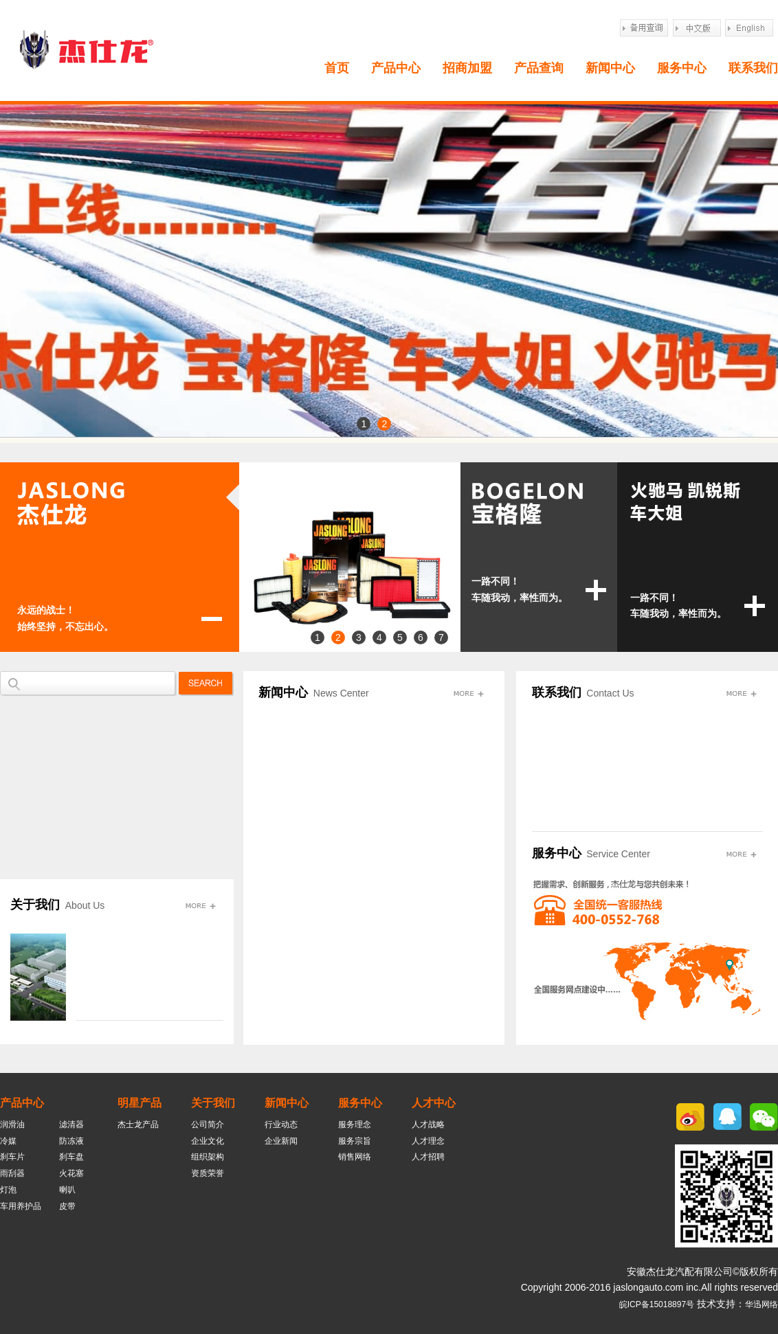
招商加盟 (467, 68)
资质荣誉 (207, 1173)
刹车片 (12, 1157)
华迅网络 (761, 1304)
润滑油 (12, 1124)
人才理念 (428, 1141)
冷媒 (8, 1141)
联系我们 (753, 68)
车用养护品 (20, 1206)
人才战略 (428, 1124)
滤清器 (71, 1124)
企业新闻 (281, 1141)
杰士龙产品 (138, 1124)
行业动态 (281, 1124)
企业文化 (207, 1141)
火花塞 (71, 1173)
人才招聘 (428, 1157)
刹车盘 (71, 1157)
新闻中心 (610, 68)
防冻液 (71, 1141)
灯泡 (8, 1190)
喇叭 (67, 1190)
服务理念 (354, 1124)
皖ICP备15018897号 (656, 1304)
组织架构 (207, 1157)
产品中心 (396, 68)
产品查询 (539, 68)
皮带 (67, 1206)
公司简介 (207, 1124)
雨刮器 (12, 1173)
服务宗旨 (354, 1141)
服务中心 (682, 68)
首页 (336, 68)
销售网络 (354, 1157)
